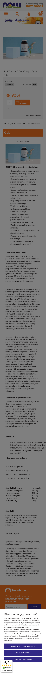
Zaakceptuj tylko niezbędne (23, 646)
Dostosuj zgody (23, 653)
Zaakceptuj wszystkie (23, 659)
